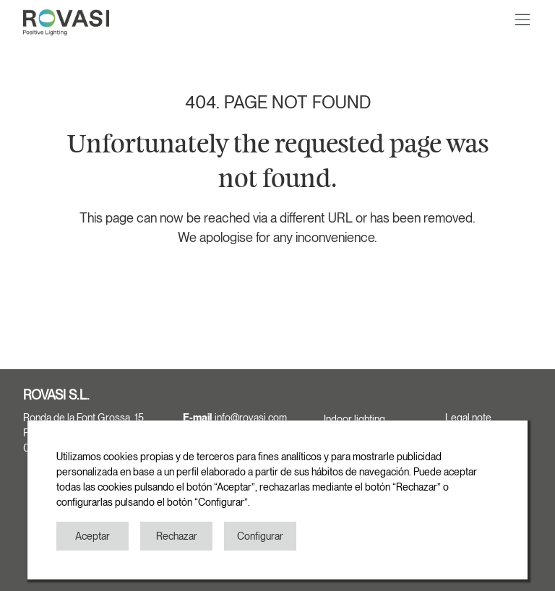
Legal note (468, 417)
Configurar (260, 536)
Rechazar (176, 536)
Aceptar (92, 536)
